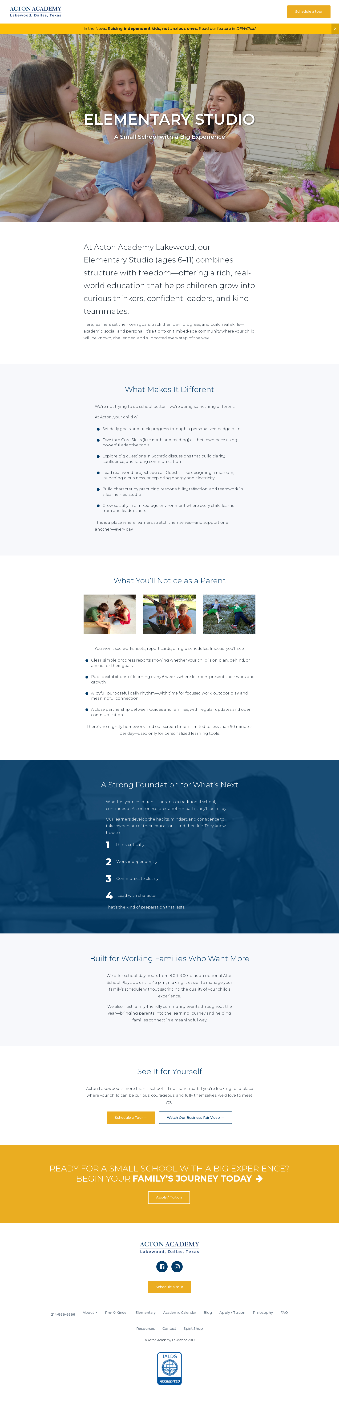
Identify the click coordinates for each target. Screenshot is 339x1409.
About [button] (89, 1312)
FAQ (284, 1312)
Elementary (145, 1312)
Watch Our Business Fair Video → (195, 1117)
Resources (145, 1328)
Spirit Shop (193, 1328)
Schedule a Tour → (131, 1117)
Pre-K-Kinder (116, 1312)
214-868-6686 (63, 1314)
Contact (169, 1328)
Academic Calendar (179, 1312)
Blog (208, 1312)
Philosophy (263, 1312)
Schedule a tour (309, 11)
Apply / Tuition (169, 1197)
